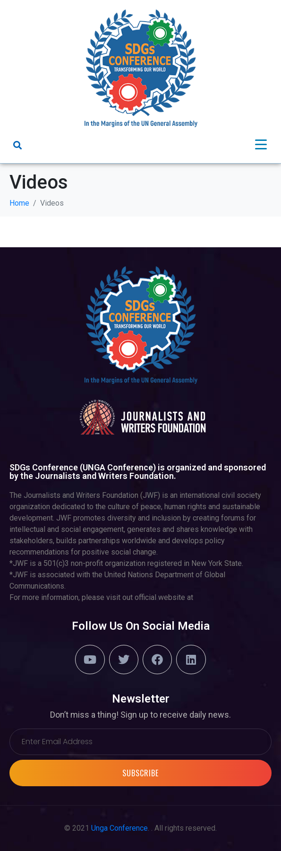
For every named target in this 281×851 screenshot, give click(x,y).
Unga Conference (119, 828)
